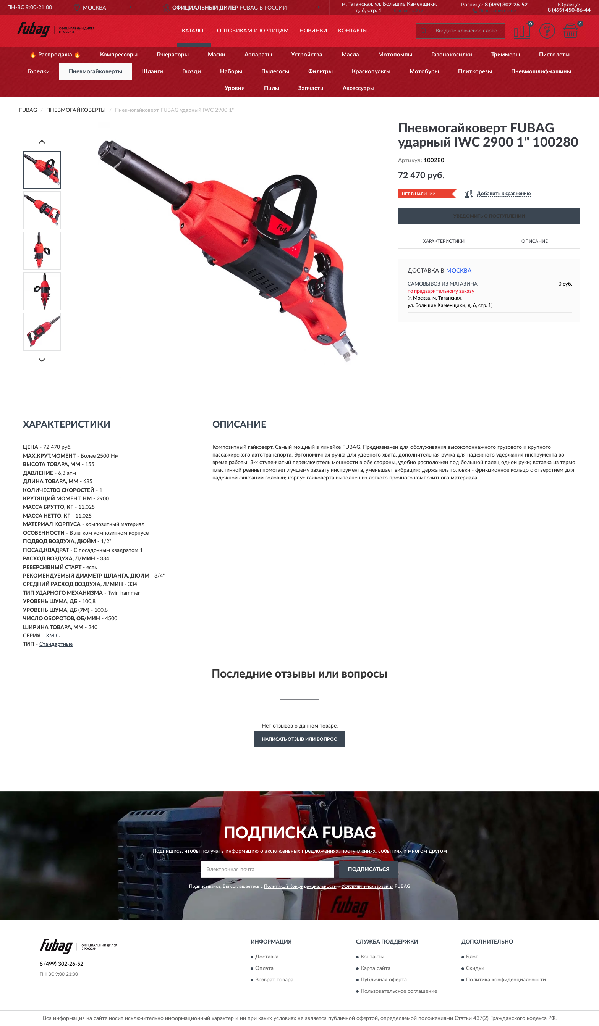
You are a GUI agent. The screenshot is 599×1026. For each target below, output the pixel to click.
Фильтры (320, 71)
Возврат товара (274, 979)
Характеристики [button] (444, 241)
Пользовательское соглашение (399, 991)
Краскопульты (371, 71)
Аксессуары (358, 88)
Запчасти (311, 88)
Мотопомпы (395, 55)
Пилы (271, 88)
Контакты (353, 31)
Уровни (235, 88)
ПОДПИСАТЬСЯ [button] (369, 869)
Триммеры (505, 55)
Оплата (264, 968)
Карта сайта (375, 968)
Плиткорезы (475, 71)
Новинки (313, 31)
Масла (350, 55)
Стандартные (56, 644)
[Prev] (42, 141)
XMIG (53, 636)
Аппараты (258, 55)
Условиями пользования (367, 886)
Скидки (475, 968)
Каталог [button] (194, 31)
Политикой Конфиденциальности (300, 886)
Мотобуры (424, 71)
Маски (216, 55)
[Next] (42, 360)
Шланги (152, 71)
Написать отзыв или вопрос (299, 739)
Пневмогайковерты (95, 71)
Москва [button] (458, 271)
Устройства (306, 55)
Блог (472, 957)
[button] (494, 10)
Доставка (266, 957)
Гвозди (191, 71)
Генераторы (173, 55)
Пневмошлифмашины (541, 71)
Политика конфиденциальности (506, 979)
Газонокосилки (451, 55)
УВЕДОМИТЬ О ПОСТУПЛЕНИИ (489, 216)
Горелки (39, 71)
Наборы (231, 71)
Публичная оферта (384, 979)
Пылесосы (275, 71)
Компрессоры (119, 55)
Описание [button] (534, 241)
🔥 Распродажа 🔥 (55, 55)
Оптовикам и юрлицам (253, 31)
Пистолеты (554, 55)
